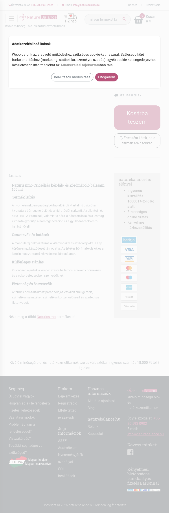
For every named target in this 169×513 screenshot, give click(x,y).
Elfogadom (106, 77)
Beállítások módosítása (72, 77)
